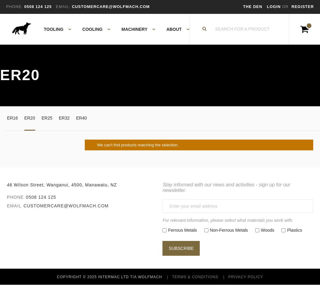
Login (274, 7)
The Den (252, 7)
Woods (267, 230)
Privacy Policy (245, 277)
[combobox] (242, 29)
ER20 (29, 118)
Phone (15, 197)
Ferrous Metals (182, 230)
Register (303, 7)
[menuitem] (54, 29)
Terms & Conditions (195, 277)
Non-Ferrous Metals (229, 230)
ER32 (64, 118)
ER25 (47, 118)
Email (14, 205)
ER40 (81, 118)
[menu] (115, 29)
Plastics (294, 230)
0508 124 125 (41, 197)
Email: (63, 7)
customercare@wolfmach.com (66, 205)
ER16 (12, 118)
